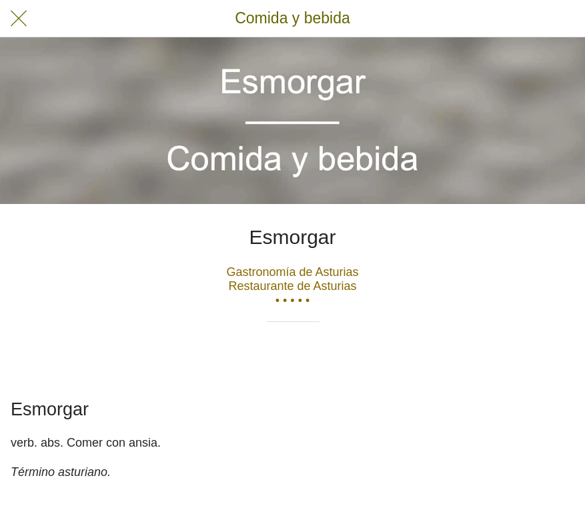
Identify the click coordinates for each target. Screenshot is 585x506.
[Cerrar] (19, 19)
